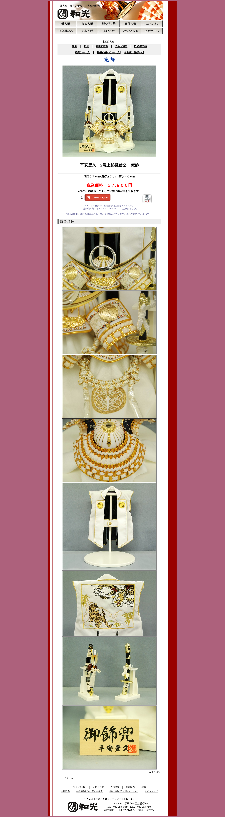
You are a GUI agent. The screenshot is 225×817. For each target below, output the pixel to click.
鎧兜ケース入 (82, 52)
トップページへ (67, 778)
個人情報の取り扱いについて (124, 791)
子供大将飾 (121, 46)
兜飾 (74, 46)
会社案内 (65, 791)
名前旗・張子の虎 (134, 52)
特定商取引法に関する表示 (89, 791)
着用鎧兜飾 (102, 46)
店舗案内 (130, 787)
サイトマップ (151, 791)
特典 (144, 787)
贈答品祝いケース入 (108, 52)
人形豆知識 (98, 787)
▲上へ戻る (155, 772)
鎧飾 (86, 46)
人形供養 (114, 787)
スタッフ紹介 (79, 787)
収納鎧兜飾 (140, 46)
